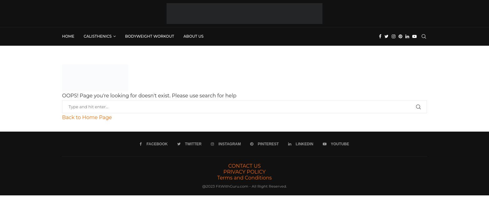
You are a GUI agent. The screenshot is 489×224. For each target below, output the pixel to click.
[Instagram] (393, 36)
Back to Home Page (87, 117)
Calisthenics (98, 36)
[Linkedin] (407, 36)
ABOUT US (193, 36)
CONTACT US (244, 166)
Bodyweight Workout (149, 36)
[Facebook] (380, 36)
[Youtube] (414, 36)
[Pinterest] (400, 36)
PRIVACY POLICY (244, 172)
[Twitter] (387, 36)
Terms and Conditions (244, 178)
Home (68, 36)
